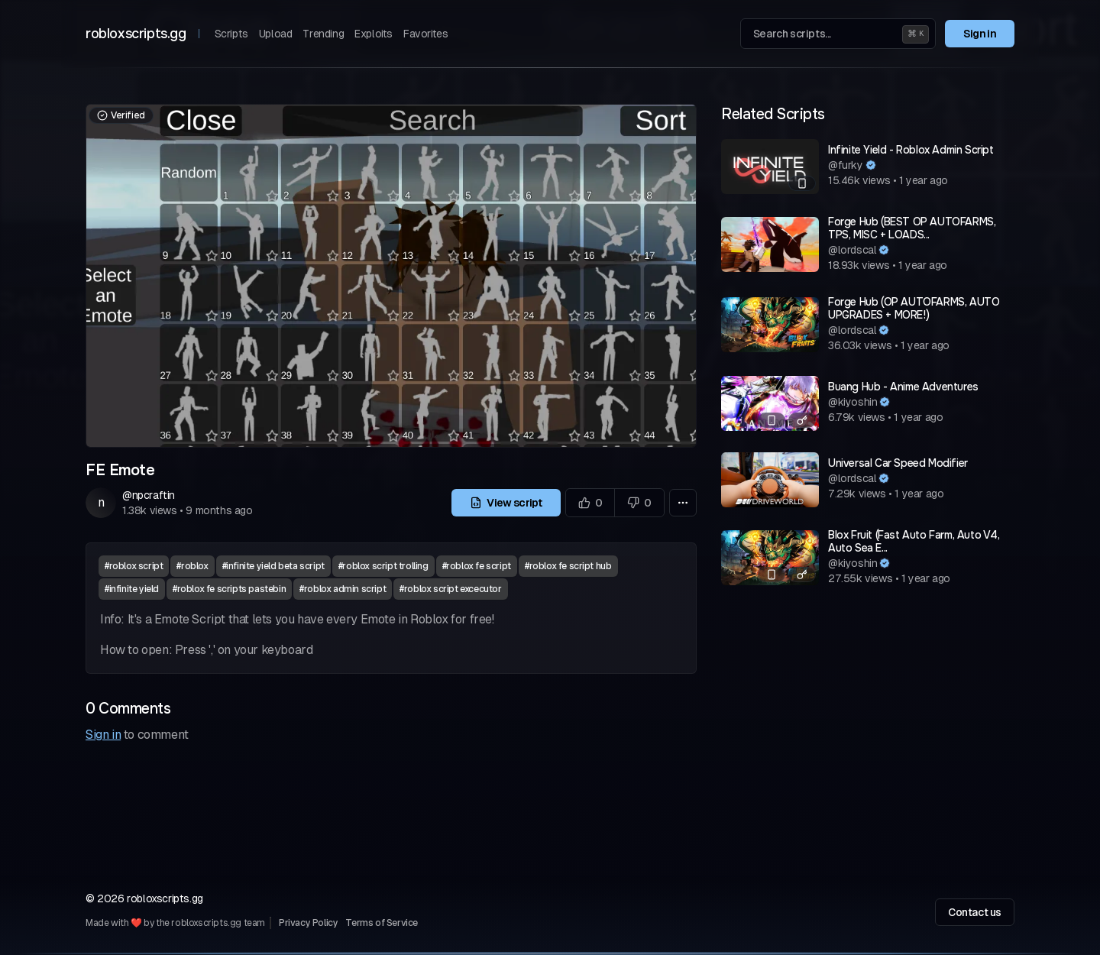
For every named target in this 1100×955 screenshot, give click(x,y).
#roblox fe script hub (568, 566)
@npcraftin (148, 495)
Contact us (974, 912)
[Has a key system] (802, 420)
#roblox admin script (342, 589)
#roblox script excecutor (450, 589)
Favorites (425, 34)
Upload (276, 34)
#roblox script (134, 566)
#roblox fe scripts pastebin (229, 589)
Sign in (979, 34)
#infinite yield (132, 589)
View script (506, 503)
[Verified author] (871, 165)
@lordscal (852, 250)
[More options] (683, 502)
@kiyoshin (852, 402)
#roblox (192, 566)
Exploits (373, 34)
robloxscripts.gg (136, 33)
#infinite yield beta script (273, 566)
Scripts (231, 34)
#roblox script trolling (383, 566)
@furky (845, 165)
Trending (323, 34)
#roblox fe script (476, 566)
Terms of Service (381, 923)
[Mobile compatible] (802, 183)
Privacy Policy (308, 923)
